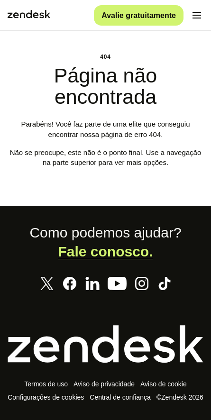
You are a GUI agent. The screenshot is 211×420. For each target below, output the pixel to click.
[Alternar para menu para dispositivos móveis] (196, 15)
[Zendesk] (105, 344)
